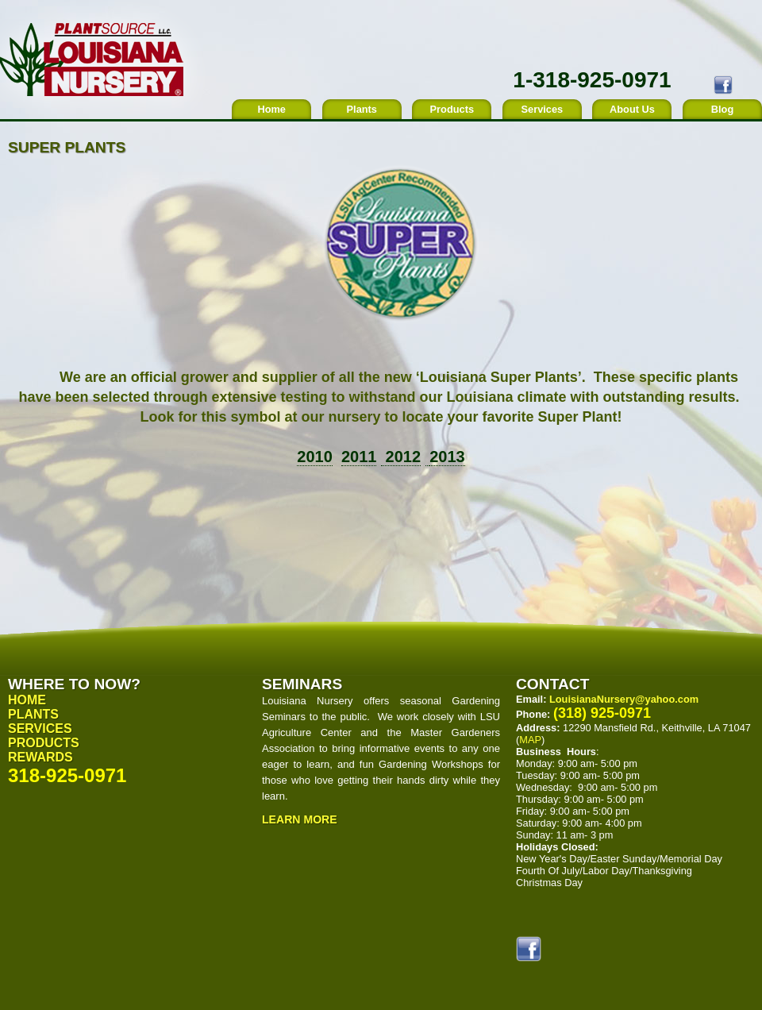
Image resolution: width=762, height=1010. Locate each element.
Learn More (299, 819)
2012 (401, 456)
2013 (447, 456)
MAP (530, 740)
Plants (362, 109)
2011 (359, 456)
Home (271, 109)
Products (452, 109)
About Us (632, 109)
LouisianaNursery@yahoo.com (623, 699)
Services (542, 109)
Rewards (40, 757)
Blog (722, 109)
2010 (315, 456)
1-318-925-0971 (592, 79)
